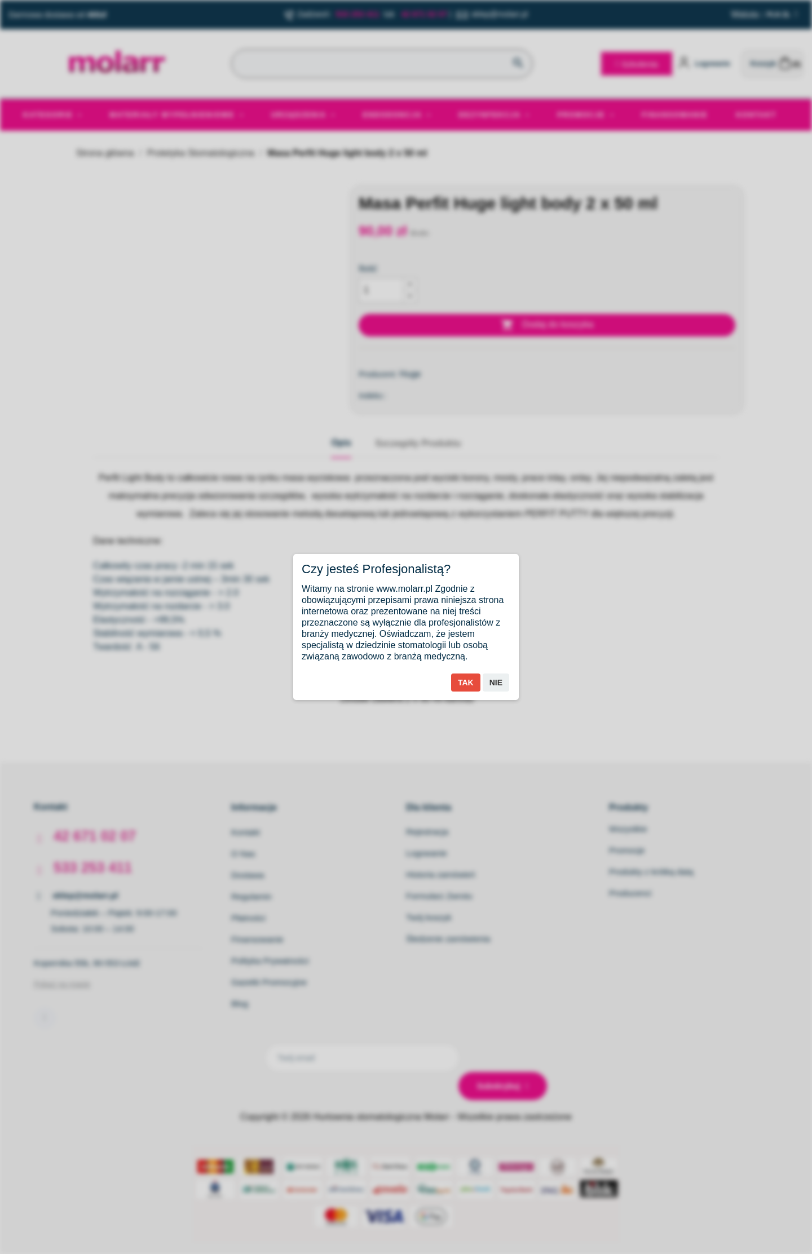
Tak (466, 682)
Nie (495, 682)
